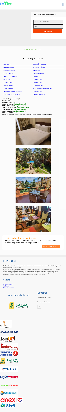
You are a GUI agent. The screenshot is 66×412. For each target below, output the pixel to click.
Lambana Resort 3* (9, 67)
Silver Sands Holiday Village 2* (12, 91)
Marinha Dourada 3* (39, 73)
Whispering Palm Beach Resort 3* (43, 88)
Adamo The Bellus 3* (10, 70)
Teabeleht (6, 286)
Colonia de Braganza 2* (40, 64)
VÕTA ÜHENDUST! (51, 247)
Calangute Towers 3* (39, 94)
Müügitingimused (8, 284)
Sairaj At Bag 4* (8, 85)
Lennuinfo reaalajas (8, 288)
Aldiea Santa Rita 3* (9, 88)
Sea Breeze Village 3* (39, 67)
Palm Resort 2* (8, 64)
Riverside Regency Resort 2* (12, 94)
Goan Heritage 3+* (9, 73)
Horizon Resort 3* (38, 85)
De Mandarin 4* (37, 91)
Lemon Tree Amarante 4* (11, 76)
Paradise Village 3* (38, 79)
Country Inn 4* (8, 79)
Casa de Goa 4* (37, 70)
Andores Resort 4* (9, 82)
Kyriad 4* (36, 76)
